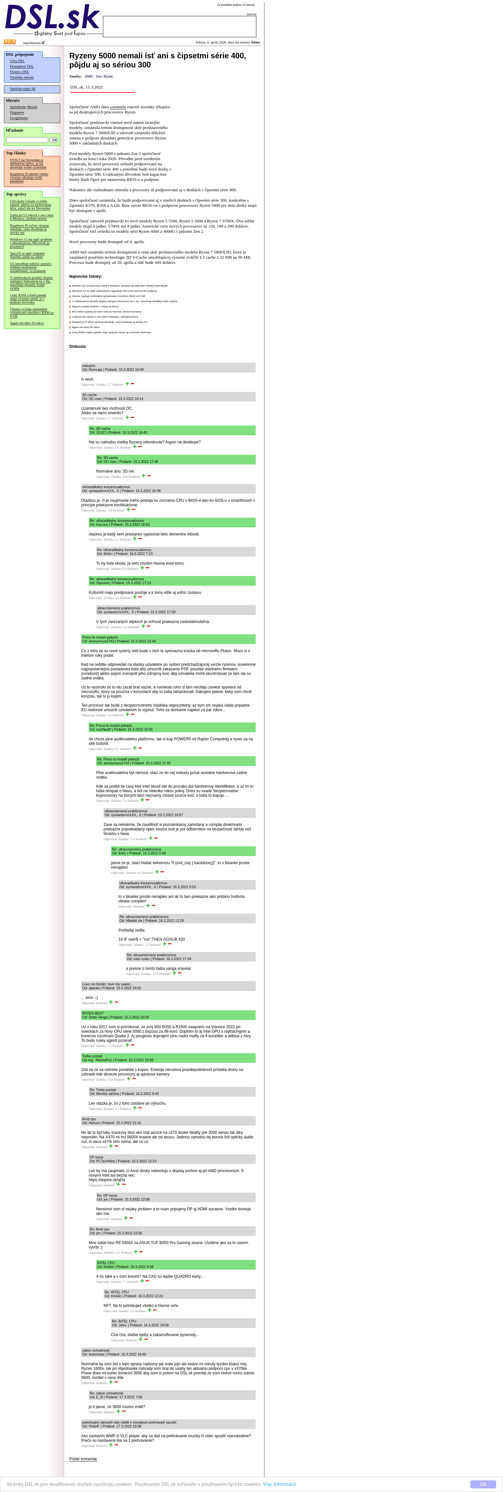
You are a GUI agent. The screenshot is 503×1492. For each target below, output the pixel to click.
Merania (32, 107)
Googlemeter (19, 118)
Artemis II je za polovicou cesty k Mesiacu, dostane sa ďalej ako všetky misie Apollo (120, 285)
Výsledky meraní (22, 77)
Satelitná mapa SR (23, 88)
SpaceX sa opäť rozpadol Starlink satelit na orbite (27, 255)
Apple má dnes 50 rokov (27, 323)
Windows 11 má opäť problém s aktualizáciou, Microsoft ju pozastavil (31, 243)
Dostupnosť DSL (22, 66)
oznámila (118, 106)
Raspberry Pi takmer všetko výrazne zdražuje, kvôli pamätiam (29, 177)
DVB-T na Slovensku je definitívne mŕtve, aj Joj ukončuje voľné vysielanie (28, 163)
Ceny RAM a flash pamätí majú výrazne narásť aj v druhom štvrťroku (28, 298)
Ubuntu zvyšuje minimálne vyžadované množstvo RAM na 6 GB (32, 312)
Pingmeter (17, 112)
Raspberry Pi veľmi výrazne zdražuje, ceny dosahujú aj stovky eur (29, 229)
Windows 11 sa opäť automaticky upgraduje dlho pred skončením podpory (114, 290)
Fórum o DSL (19, 72)
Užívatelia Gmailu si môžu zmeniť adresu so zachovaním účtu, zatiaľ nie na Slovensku (30, 204)
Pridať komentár (83, 1459)
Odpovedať (88, 384)
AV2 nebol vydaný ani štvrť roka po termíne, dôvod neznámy (106, 311)
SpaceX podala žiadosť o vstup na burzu (95, 306)
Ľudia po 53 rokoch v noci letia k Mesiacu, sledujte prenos (31, 216)
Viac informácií (279, 1484)
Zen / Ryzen (104, 76)
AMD (88, 76)
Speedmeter (18, 107)
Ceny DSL (17, 61)
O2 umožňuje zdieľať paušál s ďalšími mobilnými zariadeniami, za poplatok (30, 267)
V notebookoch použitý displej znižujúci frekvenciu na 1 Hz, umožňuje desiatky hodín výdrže (31, 283)
